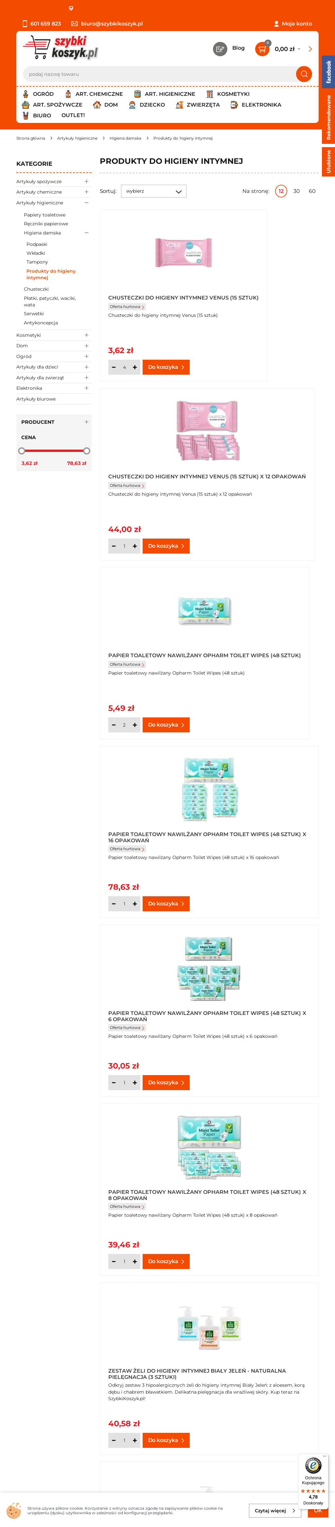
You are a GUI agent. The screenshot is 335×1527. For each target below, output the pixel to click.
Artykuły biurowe (36, 399)
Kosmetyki (54, 335)
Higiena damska (58, 232)
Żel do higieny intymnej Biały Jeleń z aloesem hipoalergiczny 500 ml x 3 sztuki (148, 1007)
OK (318, 1510)
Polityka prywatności (43, 1363)
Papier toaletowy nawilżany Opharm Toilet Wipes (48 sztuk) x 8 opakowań (261, 654)
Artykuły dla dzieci (54, 367)
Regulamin (30, 1354)
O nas (23, 1345)
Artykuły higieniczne (54, 202)
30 (296, 191)
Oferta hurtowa (127, 312)
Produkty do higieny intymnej (51, 274)
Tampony (37, 262)
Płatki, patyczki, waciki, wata (50, 301)
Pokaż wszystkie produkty (277, 1285)
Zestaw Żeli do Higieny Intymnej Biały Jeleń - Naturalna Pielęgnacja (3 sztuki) (149, 830)
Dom (54, 346)
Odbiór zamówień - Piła (46, 1380)
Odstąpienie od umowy (47, 1389)
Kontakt (256, 1345)
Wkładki (35, 253)
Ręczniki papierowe (46, 224)
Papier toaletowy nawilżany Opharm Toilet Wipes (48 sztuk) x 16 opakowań (261, 477)
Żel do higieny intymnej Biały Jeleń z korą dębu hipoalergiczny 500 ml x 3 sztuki (260, 1184)
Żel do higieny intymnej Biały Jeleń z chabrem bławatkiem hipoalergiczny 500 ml (264, 1007)
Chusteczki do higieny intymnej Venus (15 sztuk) (147, 300)
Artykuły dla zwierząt (54, 377)
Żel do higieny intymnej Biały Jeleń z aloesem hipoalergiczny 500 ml (257, 830)
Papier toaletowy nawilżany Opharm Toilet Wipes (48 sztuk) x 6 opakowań (149, 654)
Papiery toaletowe (44, 215)
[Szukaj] (304, 74)
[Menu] (324, 1458)
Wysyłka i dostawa (40, 1371)
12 (281, 191)
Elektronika (54, 388)
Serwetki (34, 314)
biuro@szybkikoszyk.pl (107, 24)
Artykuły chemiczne (54, 192)
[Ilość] (124, 367)
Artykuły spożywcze (54, 181)
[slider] (21, 451)
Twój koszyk (261, 1354)
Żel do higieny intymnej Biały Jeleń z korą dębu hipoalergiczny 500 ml (146, 1184)
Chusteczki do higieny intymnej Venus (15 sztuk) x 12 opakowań (262, 300)
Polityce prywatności (255, 1468)
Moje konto (297, 24)
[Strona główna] (30, 138)
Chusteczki (36, 289)
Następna (219, 1285)
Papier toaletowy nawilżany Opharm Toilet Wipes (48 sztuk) (149, 477)
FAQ (21, 1398)
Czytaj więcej (275, 1511)
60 (312, 191)
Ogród (54, 356)
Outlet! (73, 115)
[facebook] (165, 1488)
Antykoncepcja (41, 323)
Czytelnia (258, 1363)
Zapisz (99, 1440)
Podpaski (36, 244)
